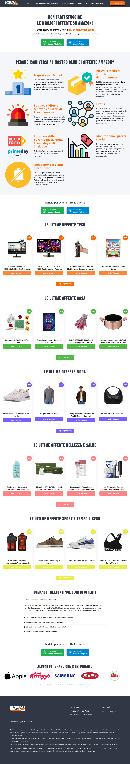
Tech (28, 3)
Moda (80, 3)
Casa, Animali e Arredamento (46, 3)
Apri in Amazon (16, 273)
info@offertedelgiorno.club (110, 711)
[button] (40, 684)
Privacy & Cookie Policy (80, 711)
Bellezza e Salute (67, 3)
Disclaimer (74, 707)
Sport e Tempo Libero (94, 3)
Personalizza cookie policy (81, 714)
